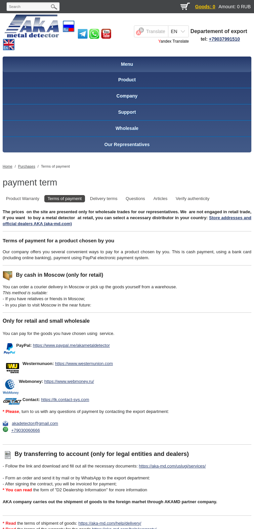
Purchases (26, 166)
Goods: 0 (205, 6)
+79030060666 (25, 430)
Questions (135, 198)
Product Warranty (22, 198)
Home (7, 166)
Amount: (227, 6)
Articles (160, 198)
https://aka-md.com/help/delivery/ (109, 523)
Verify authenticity (192, 198)
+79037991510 (224, 39)
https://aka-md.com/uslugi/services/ (172, 466)
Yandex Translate (173, 41)
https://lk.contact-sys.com (65, 399)
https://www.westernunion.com (84, 363)
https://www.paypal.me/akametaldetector (71, 345)
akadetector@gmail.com (35, 423)
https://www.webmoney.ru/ (69, 381)
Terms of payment (55, 166)
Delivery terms (103, 198)
